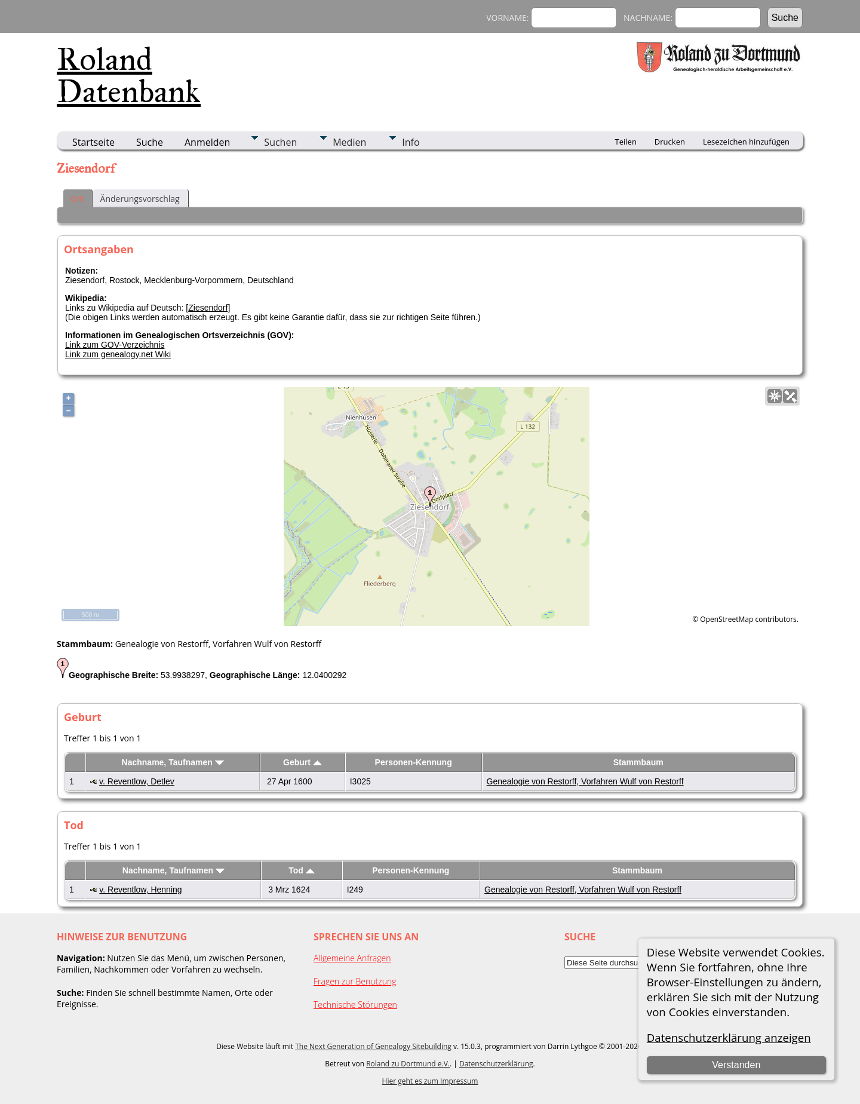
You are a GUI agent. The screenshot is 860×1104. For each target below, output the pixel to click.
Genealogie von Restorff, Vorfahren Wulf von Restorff (585, 781)
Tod (301, 870)
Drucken (670, 141)
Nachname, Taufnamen (173, 762)
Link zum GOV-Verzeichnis (115, 344)
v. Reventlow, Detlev (136, 781)
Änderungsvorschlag (140, 198)
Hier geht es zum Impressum (430, 1081)
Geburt (302, 762)
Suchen (280, 142)
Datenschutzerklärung (496, 1064)
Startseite (93, 142)
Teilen (626, 141)
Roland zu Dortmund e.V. (408, 1064)
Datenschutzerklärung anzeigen (729, 1037)
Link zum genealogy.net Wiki (118, 354)
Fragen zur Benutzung (355, 981)
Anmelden (207, 142)
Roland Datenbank (129, 75)
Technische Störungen (355, 1004)
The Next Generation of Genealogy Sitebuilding (373, 1046)
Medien (349, 142)
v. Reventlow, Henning (140, 889)
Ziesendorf (208, 307)
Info (410, 142)
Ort (77, 198)
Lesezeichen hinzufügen (746, 141)
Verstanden (736, 1065)
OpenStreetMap (726, 619)
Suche (149, 142)
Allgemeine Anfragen (352, 958)
